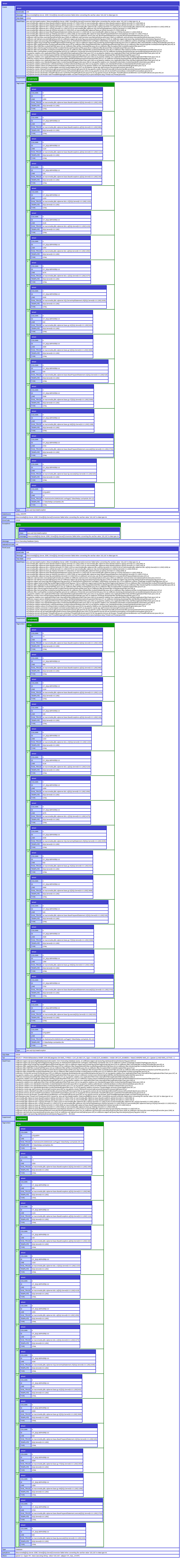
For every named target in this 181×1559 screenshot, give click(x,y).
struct (5, 3)
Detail (4, 517)
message (23, 536)
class (21, 533)
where (4, 1556)
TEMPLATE (35, 105)
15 (28, 435)
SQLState (19, 18)
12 (28, 360)
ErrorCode (20, 12)
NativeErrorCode (8, 544)
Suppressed (20, 78)
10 (28, 311)
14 (28, 410)
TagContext (20, 83)
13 (28, 385)
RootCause (6, 547)
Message (19, 15)
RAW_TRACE (36, 102)
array (29, 84)
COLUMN (34, 93)
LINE (33, 99)
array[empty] (32, 79)
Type (18, 510)
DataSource (6, 514)
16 (28, 459)
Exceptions (6, 523)
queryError (6, 1553)
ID (32, 96)
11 (28, 336)
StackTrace (20, 21)
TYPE (33, 109)
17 (28, 484)
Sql (3, 1058)
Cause (4, 7)
